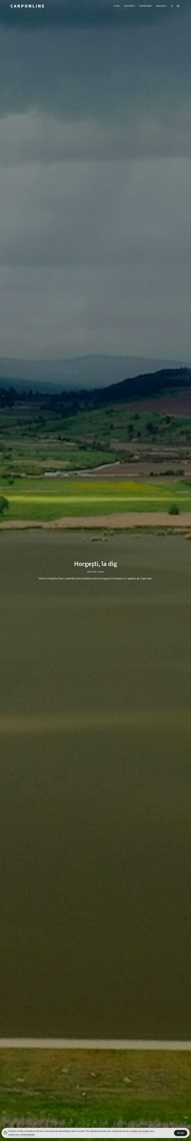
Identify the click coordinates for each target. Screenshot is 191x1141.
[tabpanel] (95, 570)
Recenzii (161, 6)
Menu (178, 6)
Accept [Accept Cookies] (180, 1133)
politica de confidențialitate (22, 1134)
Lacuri (100, 572)
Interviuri (146, 6)
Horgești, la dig (95, 564)
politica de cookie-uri (141, 1131)
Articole (129, 6)
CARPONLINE (27, 6)
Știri (117, 6)
